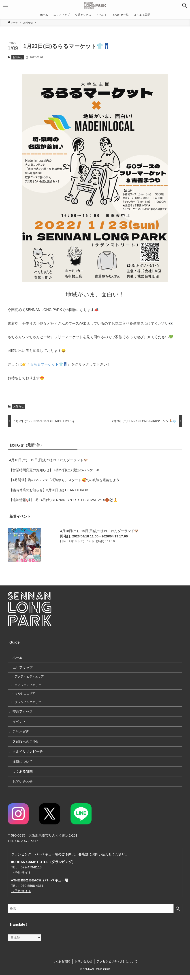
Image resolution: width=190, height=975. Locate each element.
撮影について (23, 761)
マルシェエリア (25, 693)
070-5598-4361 (32, 885)
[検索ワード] (95, 908)
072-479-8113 (31, 867)
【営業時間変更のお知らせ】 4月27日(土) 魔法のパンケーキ (54, 470)
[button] (184, 5)
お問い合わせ (23, 781)
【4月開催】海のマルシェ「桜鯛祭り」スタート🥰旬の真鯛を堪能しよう (64, 480)
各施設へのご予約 (26, 741)
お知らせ (18, 57)
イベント (19, 721)
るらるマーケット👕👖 (49, 364)
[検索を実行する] (177, 908)
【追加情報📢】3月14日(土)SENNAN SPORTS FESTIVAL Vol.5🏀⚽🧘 (63, 500)
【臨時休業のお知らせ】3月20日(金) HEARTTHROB (48, 490)
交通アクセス (23, 711)
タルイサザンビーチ (28, 751)
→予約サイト (21, 872)
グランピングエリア (28, 702)
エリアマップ (23, 667)
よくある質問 (23, 771)
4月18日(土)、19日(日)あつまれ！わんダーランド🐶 (48, 460)
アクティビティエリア (29, 676)
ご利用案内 (21, 731)
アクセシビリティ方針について (117, 961)
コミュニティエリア (28, 685)
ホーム (18, 657)
